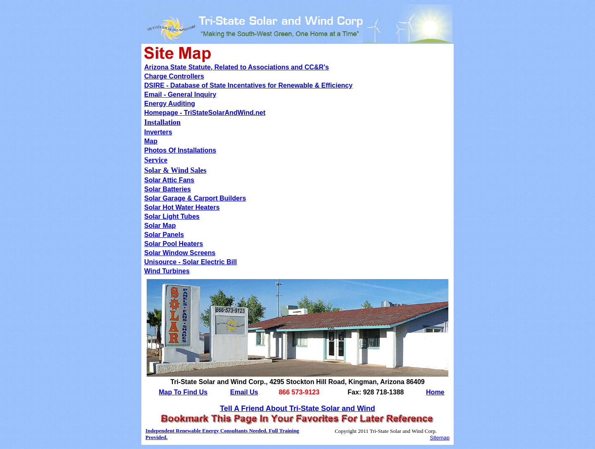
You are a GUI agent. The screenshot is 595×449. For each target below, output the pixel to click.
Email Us (244, 392)
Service (155, 160)
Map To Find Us (183, 392)
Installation (162, 122)
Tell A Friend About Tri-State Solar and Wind (297, 408)
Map (150, 141)
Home (435, 392)
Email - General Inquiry (180, 94)
